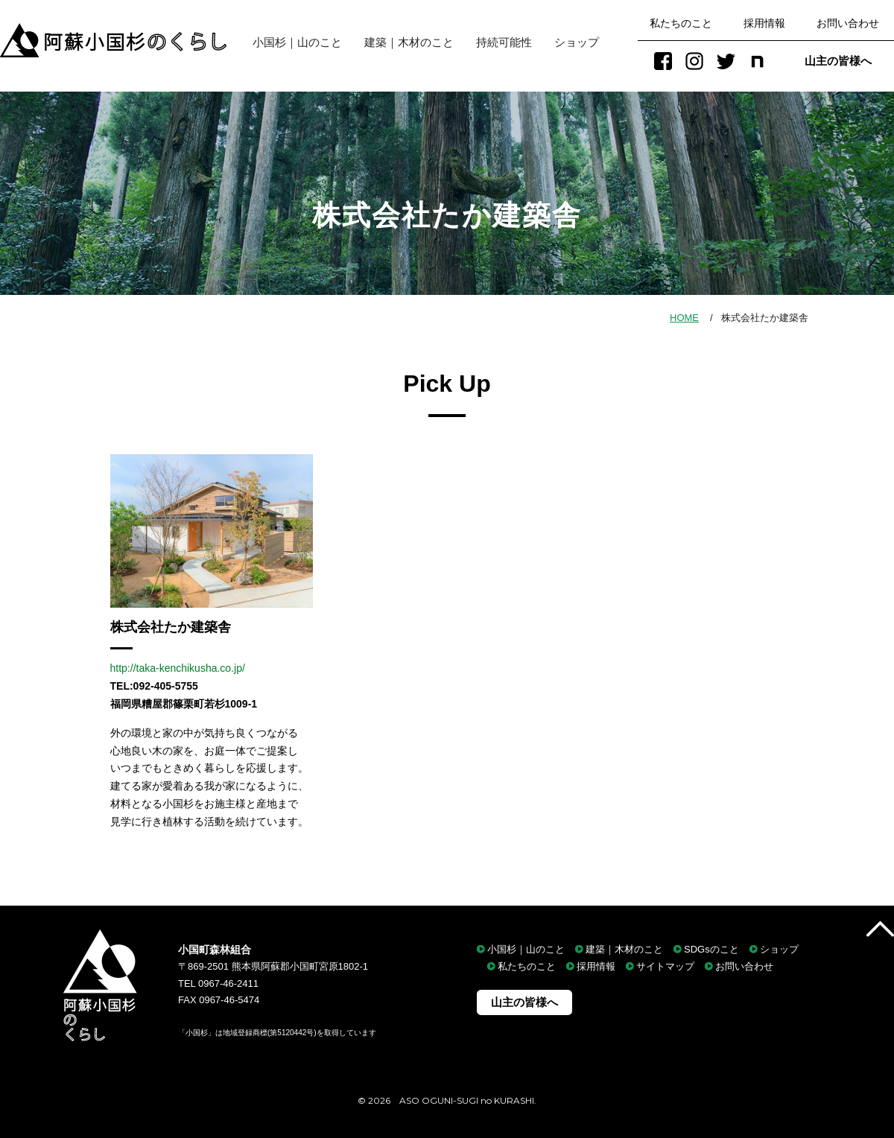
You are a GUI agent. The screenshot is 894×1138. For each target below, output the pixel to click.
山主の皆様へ (838, 60)
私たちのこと (681, 23)
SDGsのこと (711, 949)
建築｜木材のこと (409, 42)
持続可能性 (504, 42)
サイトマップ (665, 966)
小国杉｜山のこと (291, 42)
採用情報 (764, 23)
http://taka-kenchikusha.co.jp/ (177, 668)
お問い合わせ (848, 23)
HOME (684, 317)
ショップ (576, 42)
